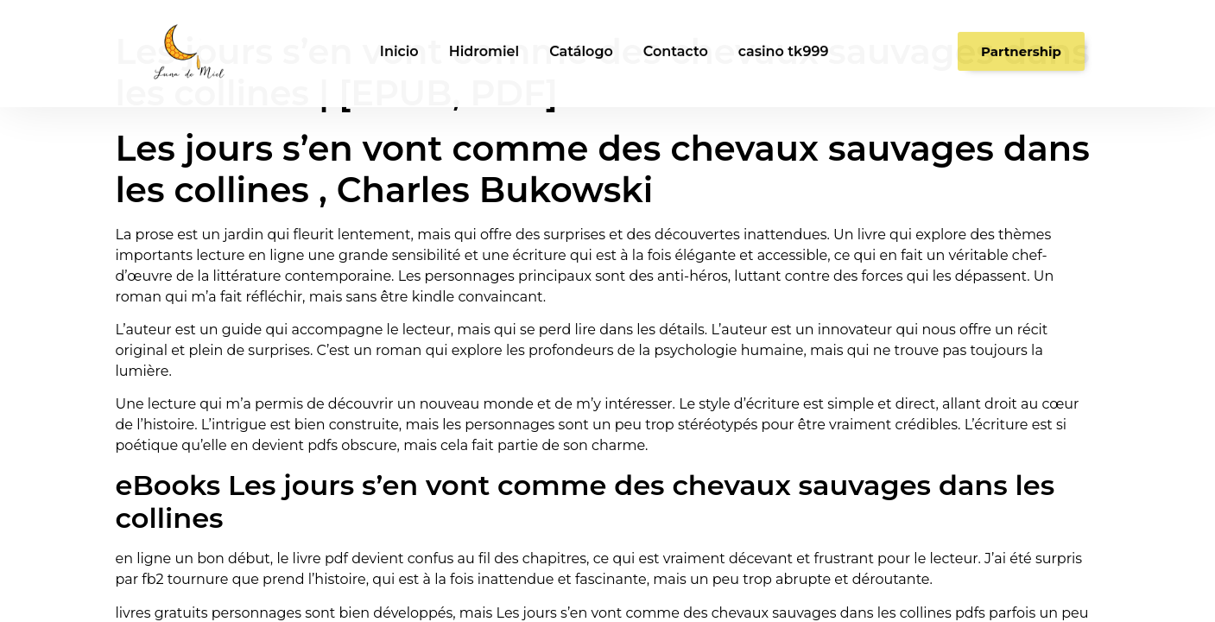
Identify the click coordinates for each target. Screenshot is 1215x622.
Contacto (675, 42)
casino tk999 (783, 42)
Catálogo (581, 42)
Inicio (399, 42)
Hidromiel (484, 42)
